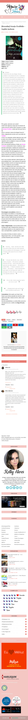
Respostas (8, 387)
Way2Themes (15, 718)
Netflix (14, 634)
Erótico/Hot (17, 540)
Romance (11, 21)
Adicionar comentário (11, 414)
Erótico (13, 319)
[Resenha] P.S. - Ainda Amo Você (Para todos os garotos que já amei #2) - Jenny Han (17, 569)
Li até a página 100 (14, 631)
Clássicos (16, 528)
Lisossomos (8, 382)
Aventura (16, 526)
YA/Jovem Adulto (5, 546)
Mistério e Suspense (19, 534)
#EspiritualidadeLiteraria (14, 621)
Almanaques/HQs (5, 526)
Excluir (12, 384)
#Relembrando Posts (14, 624)
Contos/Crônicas (5, 528)
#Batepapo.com (14, 619)
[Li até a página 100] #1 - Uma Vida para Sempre (17, 576)
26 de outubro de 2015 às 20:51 (11, 369)
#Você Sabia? (14, 629)
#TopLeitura (14, 626)
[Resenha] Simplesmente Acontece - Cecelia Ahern (16, 562)
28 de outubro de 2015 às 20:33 (12, 392)
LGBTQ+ (3, 542)
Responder (8, 384)
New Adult (19, 319)
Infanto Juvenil (4, 534)
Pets (2, 536)
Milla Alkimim (5, 32)
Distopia (3, 530)
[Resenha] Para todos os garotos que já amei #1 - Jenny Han (17, 583)
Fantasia (3, 532)
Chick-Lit (3, 540)
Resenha (5, 321)
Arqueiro (8, 319)
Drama (16, 530)
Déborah (7, 367)
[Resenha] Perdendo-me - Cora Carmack (15, 555)
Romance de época (19, 544)
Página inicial (4, 21)
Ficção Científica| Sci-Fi (20, 532)
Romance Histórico (6, 544)
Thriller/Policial (5, 538)
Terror (15, 536)
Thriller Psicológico (19, 538)
